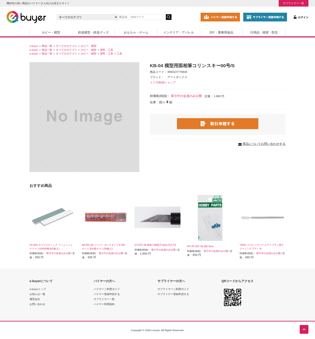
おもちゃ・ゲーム (136, 32)
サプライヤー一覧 (293, 3)
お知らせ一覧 (37, 294)
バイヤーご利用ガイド (107, 289)
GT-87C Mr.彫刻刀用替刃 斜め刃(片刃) (155, 245)
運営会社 (35, 299)
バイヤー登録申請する (107, 294)
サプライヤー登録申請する (173, 294)
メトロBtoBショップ (163, 82)
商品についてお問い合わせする (264, 144)
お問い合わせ (37, 304)
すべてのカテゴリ (66, 45)
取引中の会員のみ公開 (186, 96)
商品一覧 (47, 45)
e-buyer (34, 45)
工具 (119, 53)
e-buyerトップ (38, 289)
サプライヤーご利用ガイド (173, 289)
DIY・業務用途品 (221, 32)
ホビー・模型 (51, 32)
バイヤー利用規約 (104, 304)
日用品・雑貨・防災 (264, 32)
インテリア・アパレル (178, 32)
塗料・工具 (106, 49)
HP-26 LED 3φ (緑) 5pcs (200, 246)
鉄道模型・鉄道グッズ (93, 32)
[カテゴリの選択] (87, 17)
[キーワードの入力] (142, 17)
